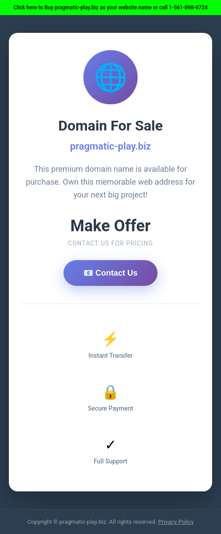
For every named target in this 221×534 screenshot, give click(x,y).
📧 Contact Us (110, 273)
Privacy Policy (175, 521)
